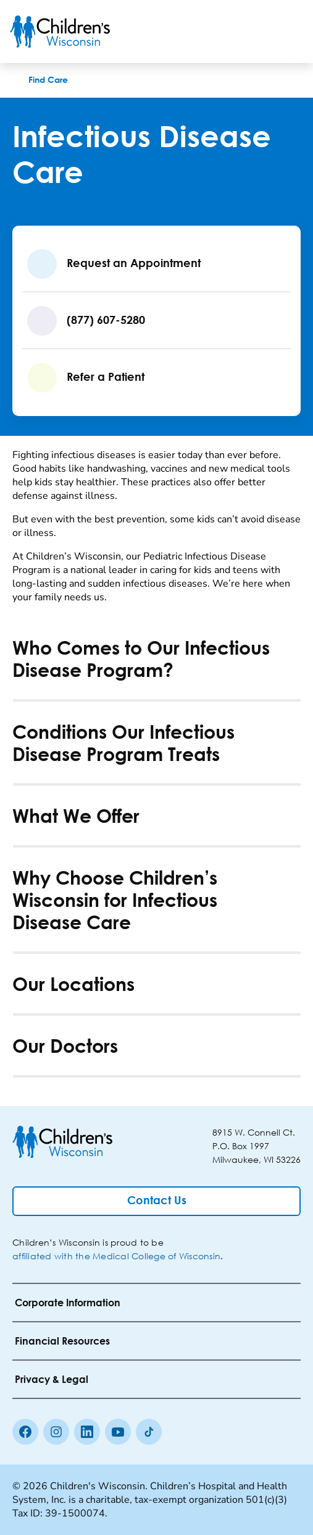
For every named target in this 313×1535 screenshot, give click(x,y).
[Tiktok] (149, 1432)
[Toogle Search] (256, 31)
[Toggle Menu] (288, 31)
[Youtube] (118, 1432)
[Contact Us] (156, 1201)
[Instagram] (56, 1432)
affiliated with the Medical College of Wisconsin (116, 1256)
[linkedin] (87, 1432)
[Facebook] (25, 1432)
